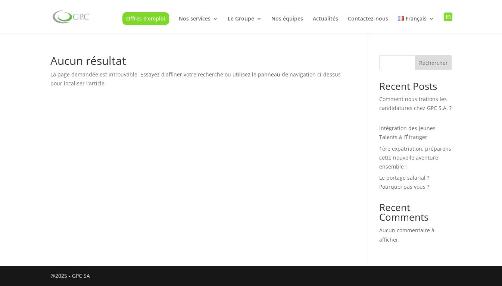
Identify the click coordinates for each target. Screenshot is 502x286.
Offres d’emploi (145, 18)
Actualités (325, 19)
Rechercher (433, 62)
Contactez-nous (368, 19)
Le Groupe (241, 19)
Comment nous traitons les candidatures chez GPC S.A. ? (415, 107)
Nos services (195, 19)
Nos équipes (287, 19)
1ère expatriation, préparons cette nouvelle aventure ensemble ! (415, 157)
